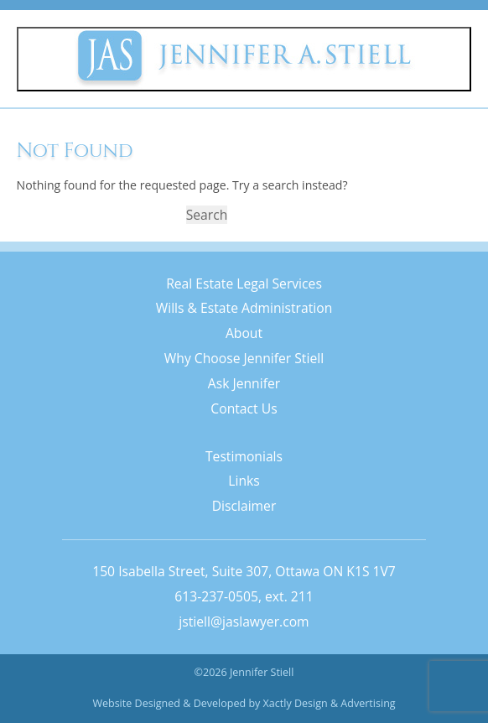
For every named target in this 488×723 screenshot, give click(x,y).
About (244, 333)
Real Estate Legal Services (244, 283)
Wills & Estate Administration (244, 308)
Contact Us (243, 408)
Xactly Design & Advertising (329, 703)
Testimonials (244, 456)
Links (243, 480)
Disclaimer (244, 506)
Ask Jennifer (244, 383)
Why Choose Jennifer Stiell (244, 358)
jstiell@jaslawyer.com (244, 621)
